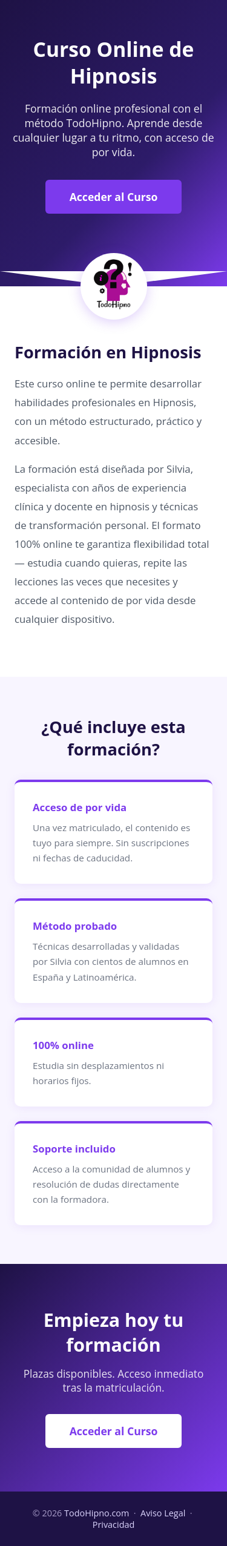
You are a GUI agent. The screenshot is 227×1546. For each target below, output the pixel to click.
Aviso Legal (162, 1513)
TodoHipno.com (96, 1513)
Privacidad (114, 1524)
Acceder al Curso (114, 196)
